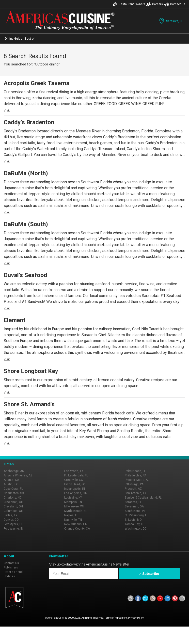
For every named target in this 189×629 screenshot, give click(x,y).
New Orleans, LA (75, 524)
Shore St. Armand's (29, 404)
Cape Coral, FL (13, 488)
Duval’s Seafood (25, 275)
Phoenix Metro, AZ (137, 480)
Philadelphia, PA (135, 475)
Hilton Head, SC (74, 484)
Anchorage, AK (14, 471)
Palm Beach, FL (135, 471)
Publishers (11, 567)
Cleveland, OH (13, 506)
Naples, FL (71, 515)
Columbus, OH (13, 511)
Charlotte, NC (13, 497)
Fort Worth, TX (73, 471)
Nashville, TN (73, 519)
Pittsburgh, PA (134, 484)
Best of (29, 38)
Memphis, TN (73, 502)
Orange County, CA (77, 528)
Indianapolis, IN (74, 488)
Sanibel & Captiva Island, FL (143, 497)
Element (14, 320)
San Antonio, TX (135, 493)
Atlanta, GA (11, 480)
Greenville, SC (73, 480)
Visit (7, 110)
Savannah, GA (134, 506)
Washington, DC (136, 528)
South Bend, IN (135, 511)
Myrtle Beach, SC (75, 511)
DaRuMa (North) (26, 173)
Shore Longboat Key (31, 371)
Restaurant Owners (129, 4)
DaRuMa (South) (26, 224)
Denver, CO (11, 519)
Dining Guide (13, 38)
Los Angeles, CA (75, 493)
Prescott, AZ (133, 488)
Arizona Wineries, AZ (18, 475)
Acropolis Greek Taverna (36, 83)
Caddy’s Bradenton (29, 122)
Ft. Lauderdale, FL (76, 475)
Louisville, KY (73, 497)
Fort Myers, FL (13, 524)
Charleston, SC (14, 493)
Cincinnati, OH (13, 502)
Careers (154, 4)
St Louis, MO (133, 519)
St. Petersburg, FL (136, 515)
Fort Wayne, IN (13, 528)
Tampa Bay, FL (134, 524)
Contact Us (174, 4)
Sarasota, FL (170, 21)
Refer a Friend (13, 572)
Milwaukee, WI (74, 506)
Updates (9, 576)
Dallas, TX (10, 515)
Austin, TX (11, 484)
